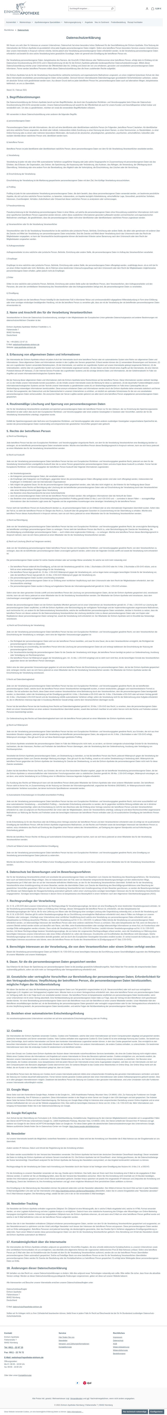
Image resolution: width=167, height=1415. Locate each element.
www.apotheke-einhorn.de (25, 347)
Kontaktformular (24, 1375)
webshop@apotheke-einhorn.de (26, 345)
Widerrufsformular (120, 1350)
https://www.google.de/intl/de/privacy (84, 1126)
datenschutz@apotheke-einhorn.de (27, 1307)
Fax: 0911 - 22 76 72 (14, 1352)
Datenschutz (118, 1341)
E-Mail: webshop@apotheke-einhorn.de (24, 1357)
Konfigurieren (156, 1412)
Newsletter (63, 1341)
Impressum (117, 1337)
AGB (115, 1344)
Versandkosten (76, 1399)
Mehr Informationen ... (75, 1412)
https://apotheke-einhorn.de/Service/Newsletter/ (75, 1191)
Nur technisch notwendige (134, 1412)
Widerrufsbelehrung (121, 1347)
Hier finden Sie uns (66, 1337)
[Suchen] (112, 8)
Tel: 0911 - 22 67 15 (13, 1347)
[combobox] (89, 8)
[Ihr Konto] (147, 8)
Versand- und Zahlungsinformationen (74, 1344)
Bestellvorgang (119, 1354)
